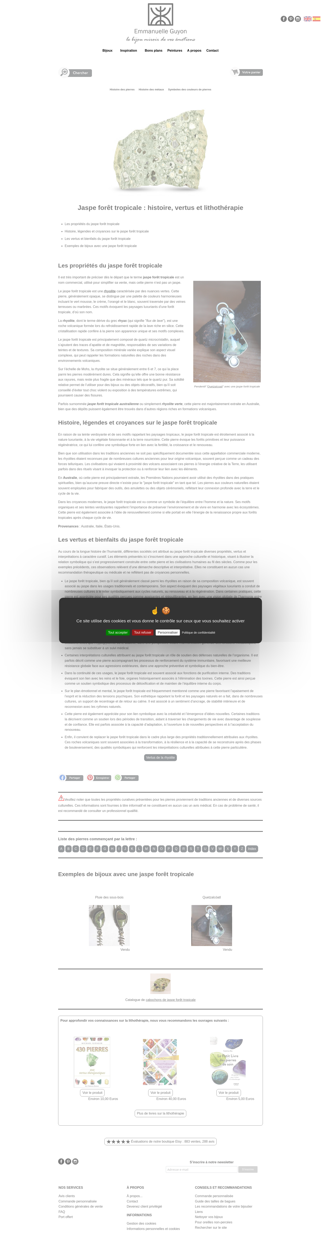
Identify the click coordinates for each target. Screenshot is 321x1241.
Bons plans (153, 50)
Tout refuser (142, 632)
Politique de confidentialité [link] (198, 632)
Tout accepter (118, 632)
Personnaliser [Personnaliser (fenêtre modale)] (168, 632)
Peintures (174, 50)
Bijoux (107, 50)
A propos (194, 50)
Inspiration (128, 50)
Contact (212, 50)
